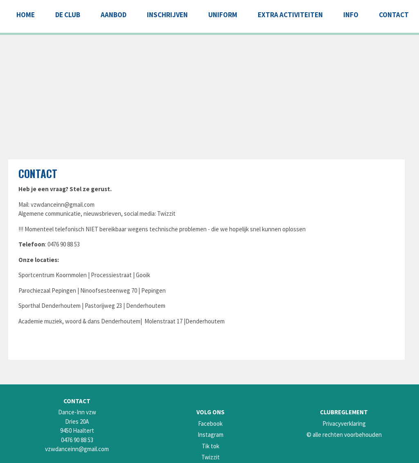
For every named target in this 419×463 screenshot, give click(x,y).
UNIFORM (222, 14)
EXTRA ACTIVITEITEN (290, 14)
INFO (350, 14)
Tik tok (210, 446)
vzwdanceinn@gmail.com (63, 204)
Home (25, 14)
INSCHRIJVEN (167, 14)
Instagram (210, 434)
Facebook (210, 423)
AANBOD (113, 14)
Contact (37, 173)
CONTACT (394, 14)
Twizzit (210, 457)
